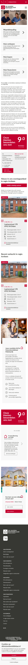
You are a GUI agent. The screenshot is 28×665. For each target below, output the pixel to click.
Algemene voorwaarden (16, 640)
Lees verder (10, 507)
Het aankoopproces (7, 580)
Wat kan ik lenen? (7, 599)
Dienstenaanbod (7, 582)
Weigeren (14, 658)
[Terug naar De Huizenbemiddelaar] (26, 2)
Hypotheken (6, 596)
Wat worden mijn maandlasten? (10, 601)
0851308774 (6, 163)
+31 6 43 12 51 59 (19, 158)
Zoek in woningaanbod (8, 551)
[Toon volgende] (22, 441)
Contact (5, 623)
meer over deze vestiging (7, 170)
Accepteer (14, 655)
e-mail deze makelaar (6, 165)
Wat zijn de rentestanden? (9, 604)
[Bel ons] (2, 2)
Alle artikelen (10, 511)
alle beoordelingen (10, 453)
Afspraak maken (7, 571)
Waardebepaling (7, 565)
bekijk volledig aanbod (14, 185)
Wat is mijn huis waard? (8, 557)
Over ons (5, 621)
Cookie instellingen (14, 662)
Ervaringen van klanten (8, 568)
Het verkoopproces (7, 563)
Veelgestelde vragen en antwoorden (11, 573)
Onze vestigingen (7, 615)
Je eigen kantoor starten (8, 618)
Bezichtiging (6, 554)
